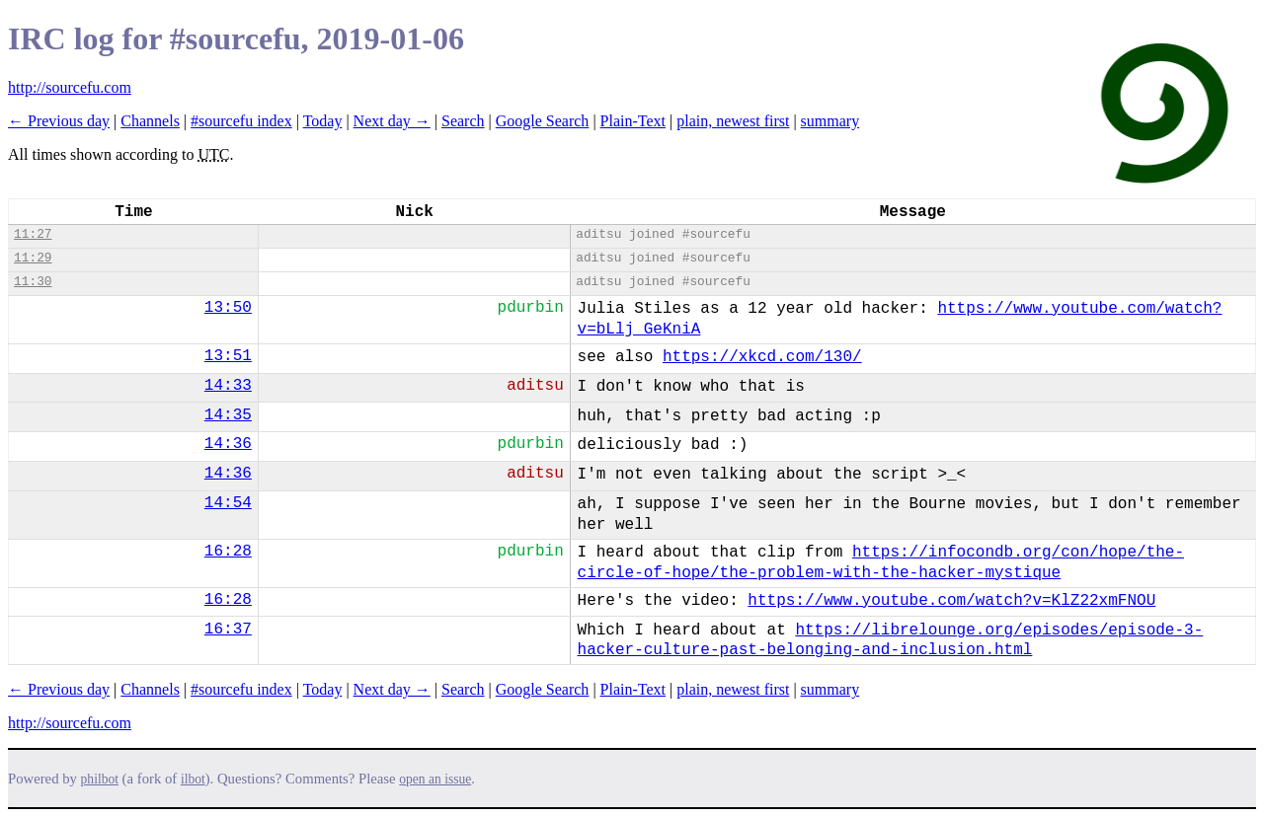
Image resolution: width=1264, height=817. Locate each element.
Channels (150, 120)
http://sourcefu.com (69, 87)
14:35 (228, 415)
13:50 (228, 308)
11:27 (32, 234)
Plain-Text (633, 120)
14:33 (228, 386)
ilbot (193, 779)
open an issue (435, 779)
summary (830, 120)
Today (323, 120)
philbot (99, 779)
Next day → (392, 120)
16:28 (228, 551)
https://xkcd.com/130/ (762, 357)
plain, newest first (732, 120)
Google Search (543, 120)
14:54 (228, 503)
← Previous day (59, 120)
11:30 (32, 281)
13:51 (228, 356)
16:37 (228, 629)
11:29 (32, 258)
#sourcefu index (241, 120)
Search (463, 120)
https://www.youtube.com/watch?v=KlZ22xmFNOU (951, 601)
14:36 (228, 444)
